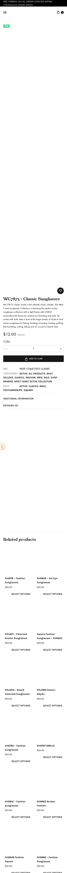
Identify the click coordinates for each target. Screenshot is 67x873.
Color (6, 172)
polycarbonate (13, 221)
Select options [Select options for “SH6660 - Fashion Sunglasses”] (52, 704)
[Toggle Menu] (4, 12)
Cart (40, 771)
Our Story (11, 758)
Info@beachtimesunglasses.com (37, 821)
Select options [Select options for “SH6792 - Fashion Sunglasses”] (20, 592)
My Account (44, 757)
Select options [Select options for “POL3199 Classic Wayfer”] (52, 536)
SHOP (41, 765)
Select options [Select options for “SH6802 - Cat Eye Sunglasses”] (52, 424)
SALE (47, 208)
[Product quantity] (33, 180)
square (28, 221)
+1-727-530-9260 (14, 832)
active (23, 217)
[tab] (33, 229)
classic (34, 217)
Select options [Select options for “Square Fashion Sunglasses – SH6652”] (52, 480)
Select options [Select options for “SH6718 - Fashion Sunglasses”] (20, 424)
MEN (40, 208)
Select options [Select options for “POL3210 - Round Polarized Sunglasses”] (20, 536)
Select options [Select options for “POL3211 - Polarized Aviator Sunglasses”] (20, 480)
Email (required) (13, 746)
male (43, 217)
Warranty (11, 786)
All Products (37, 204)
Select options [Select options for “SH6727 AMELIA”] (52, 588)
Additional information (18, 229)
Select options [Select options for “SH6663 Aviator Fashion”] (52, 648)
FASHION (31, 208)
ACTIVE (23, 204)
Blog (9, 765)
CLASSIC (19, 208)
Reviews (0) (10, 236)
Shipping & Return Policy (17, 795)
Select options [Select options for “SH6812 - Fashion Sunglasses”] (20, 648)
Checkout (43, 778)
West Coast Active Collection (33, 212)
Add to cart (33, 189)
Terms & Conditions (44, 787)
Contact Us (12, 772)
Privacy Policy (14, 779)
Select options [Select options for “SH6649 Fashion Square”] (20, 704)
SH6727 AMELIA (46, 576)
